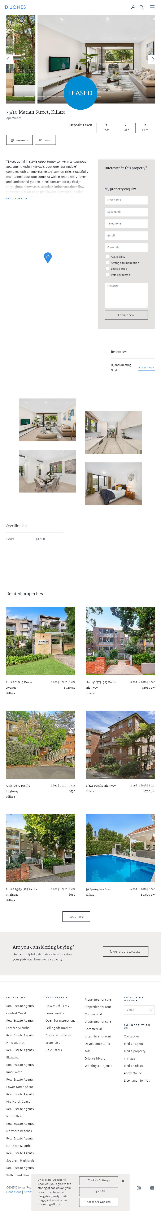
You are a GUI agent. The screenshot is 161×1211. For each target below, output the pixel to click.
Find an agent (133, 1044)
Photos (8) (22, 141)
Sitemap (29, 1192)
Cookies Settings (99, 1180)
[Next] (152, 59)
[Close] (122, 1181)
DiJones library (95, 1058)
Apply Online (133, 1073)
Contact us (132, 1036)
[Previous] (8, 59)
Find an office (134, 1066)
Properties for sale (98, 1000)
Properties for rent (98, 1007)
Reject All (98, 1191)
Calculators (53, 1050)
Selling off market (58, 1028)
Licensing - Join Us (137, 1081)
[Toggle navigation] (152, 7)
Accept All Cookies (98, 1202)
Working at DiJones (98, 1066)
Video (47, 141)
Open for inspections (60, 1021)
